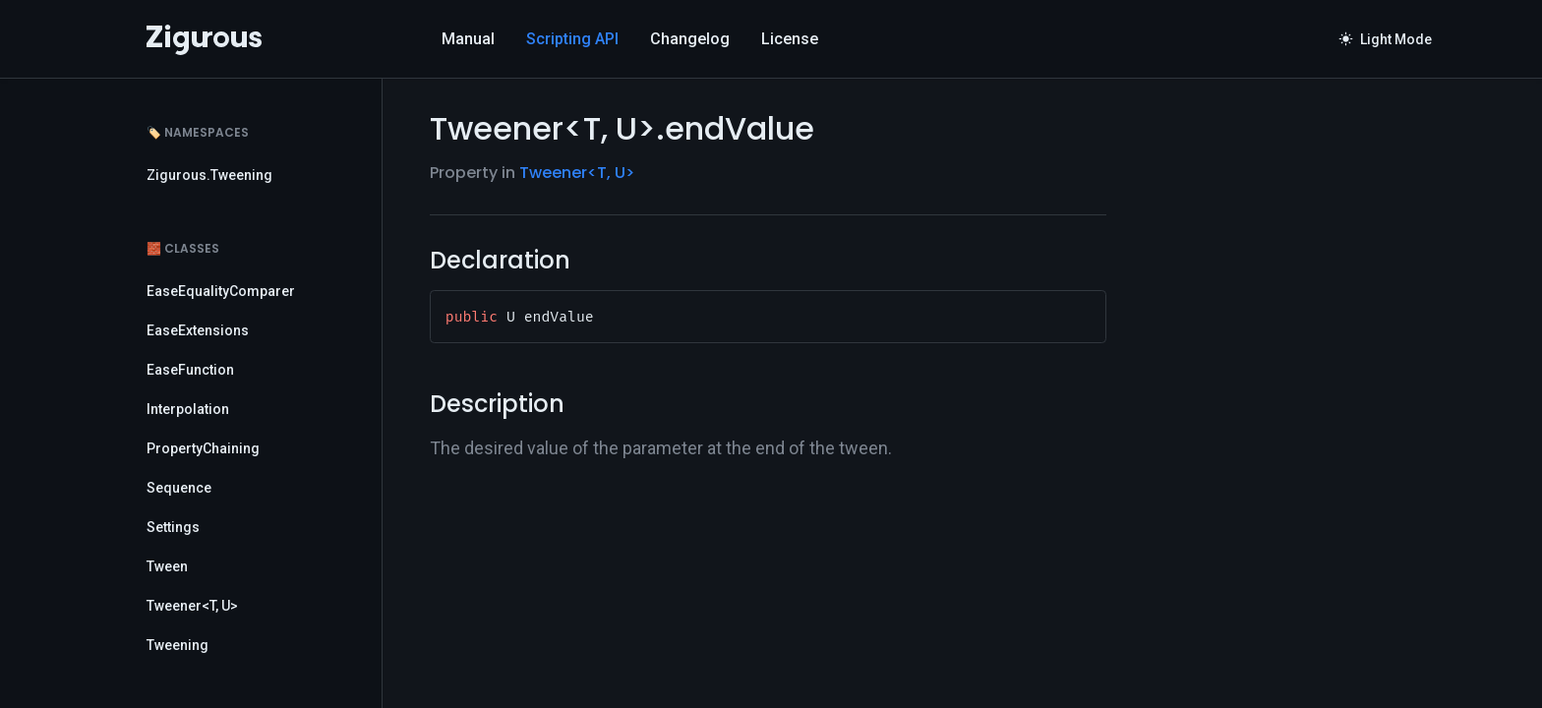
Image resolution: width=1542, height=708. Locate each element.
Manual (468, 39)
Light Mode (1385, 39)
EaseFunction (190, 370)
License (789, 39)
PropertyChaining (203, 448)
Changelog (690, 39)
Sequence (179, 488)
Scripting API (572, 39)
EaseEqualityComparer (221, 291)
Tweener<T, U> (192, 606)
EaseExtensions (198, 330)
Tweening (177, 645)
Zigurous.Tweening (209, 175)
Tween (167, 566)
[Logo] (204, 39)
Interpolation (188, 409)
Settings (173, 527)
